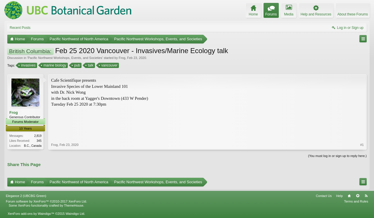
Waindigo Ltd (74, 213)
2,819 (37, 135)
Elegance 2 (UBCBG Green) (26, 196)
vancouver (109, 65)
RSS (366, 196)
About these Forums (352, 14)
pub (76, 65)
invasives (27, 65)
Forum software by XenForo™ (46, 201)
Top (358, 196)
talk (90, 65)
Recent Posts (20, 28)
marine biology (54, 65)
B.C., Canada (32, 145)
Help (339, 196)
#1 (362, 145)
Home (349, 196)
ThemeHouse (73, 205)
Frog (122, 58)
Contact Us (324, 196)
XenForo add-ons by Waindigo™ (31, 213)
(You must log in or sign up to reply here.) (337, 156)
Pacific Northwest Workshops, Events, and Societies (65, 58)
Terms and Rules (356, 201)
